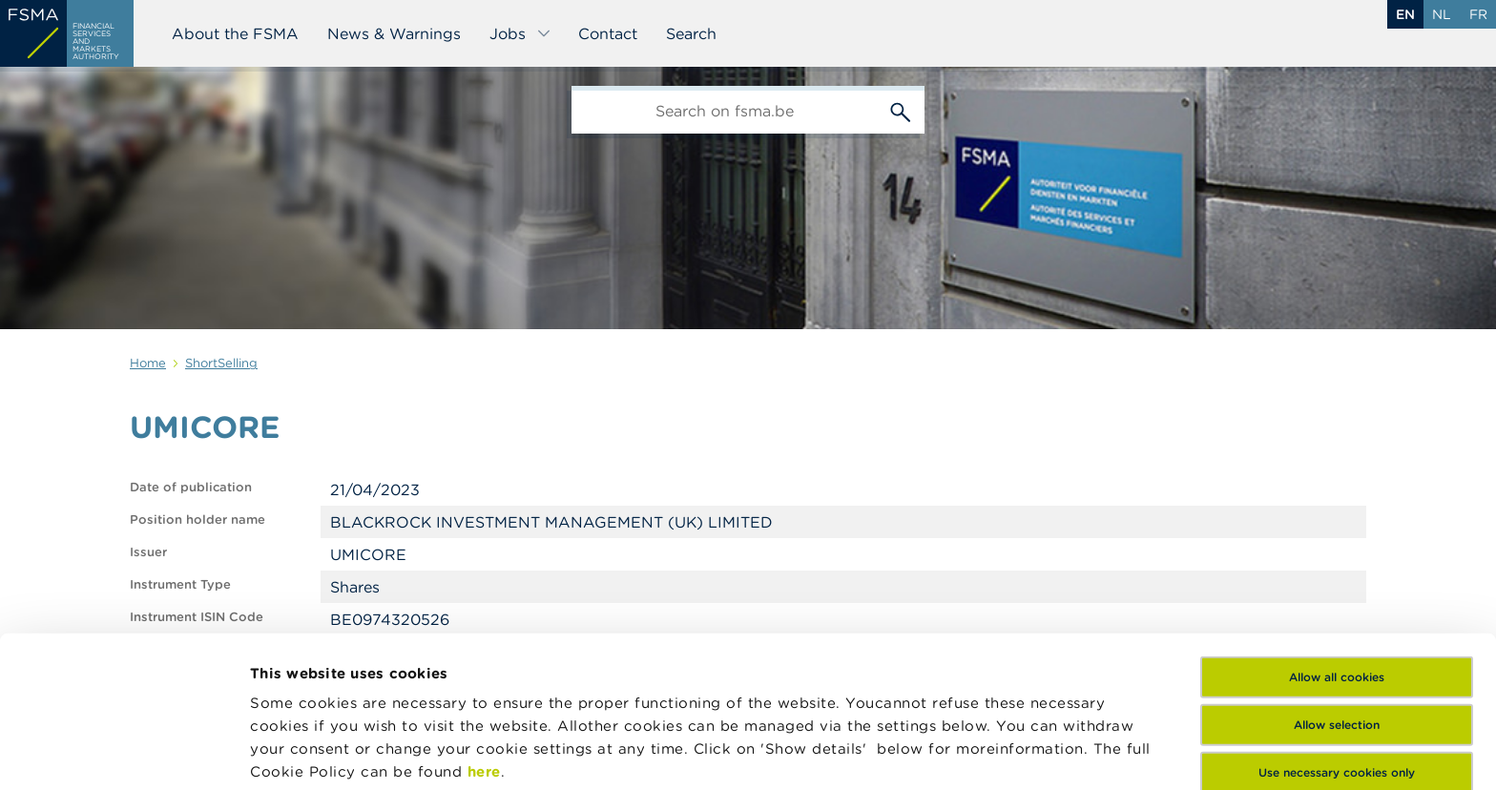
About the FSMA (235, 33)
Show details (297, 752)
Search (691, 33)
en (1405, 14)
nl (1441, 14)
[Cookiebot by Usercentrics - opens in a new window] (123, 752)
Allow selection (1337, 578)
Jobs (520, 33)
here (484, 624)
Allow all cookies (1336, 530)
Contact (607, 33)
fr (1478, 14)
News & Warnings (394, 33)
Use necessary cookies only (1336, 625)
